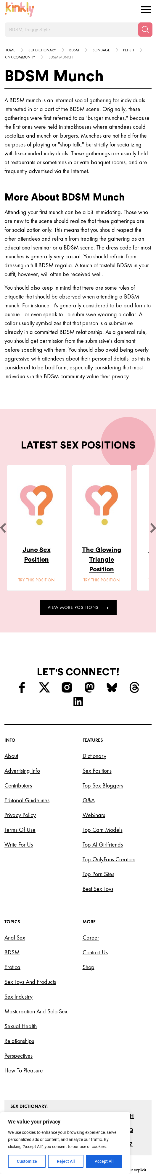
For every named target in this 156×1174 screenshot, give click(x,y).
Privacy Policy (20, 815)
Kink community (19, 57)
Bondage (101, 50)
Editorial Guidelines (26, 800)
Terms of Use (20, 830)
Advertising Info (22, 770)
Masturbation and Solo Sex (35, 1011)
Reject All (66, 1161)
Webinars (94, 815)
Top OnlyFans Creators (109, 859)
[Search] (145, 29)
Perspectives (18, 1055)
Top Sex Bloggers (103, 785)
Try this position (36, 580)
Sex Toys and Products (30, 982)
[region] (65, 1143)
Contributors (18, 785)
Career (91, 937)
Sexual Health (20, 1026)
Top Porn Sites (98, 874)
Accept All (104, 1161)
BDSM (12, 952)
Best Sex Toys (98, 889)
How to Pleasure (23, 1070)
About (11, 756)
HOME (9, 50)
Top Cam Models (103, 830)
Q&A (89, 800)
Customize (27, 1161)
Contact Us (95, 952)
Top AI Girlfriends (103, 844)
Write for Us (18, 844)
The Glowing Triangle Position (101, 560)
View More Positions (78, 607)
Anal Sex (14, 937)
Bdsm (74, 50)
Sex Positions (97, 770)
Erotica (12, 967)
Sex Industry (18, 996)
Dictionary (94, 756)
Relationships (19, 1041)
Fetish (128, 50)
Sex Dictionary (42, 50)
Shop (88, 967)
